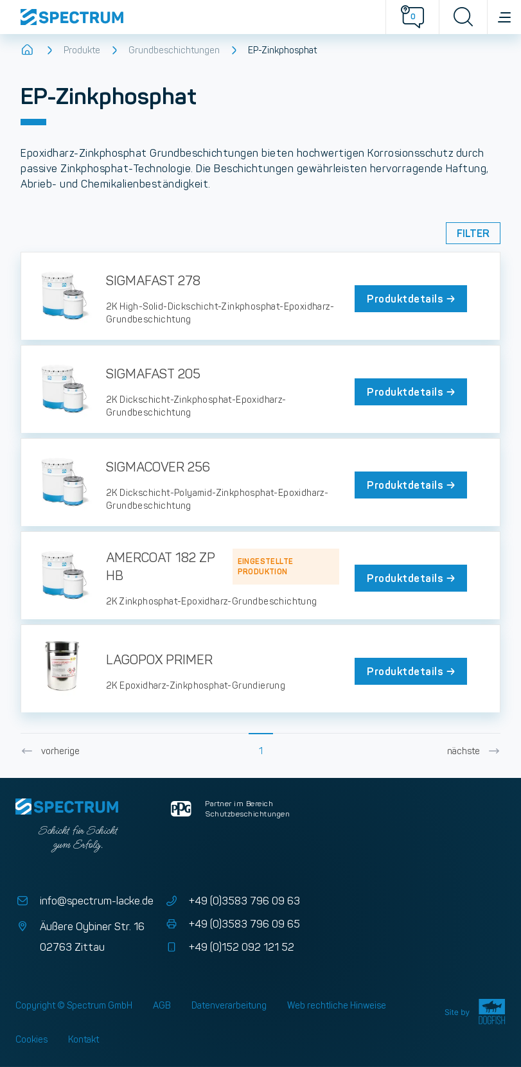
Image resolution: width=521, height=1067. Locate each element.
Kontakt (83, 1039)
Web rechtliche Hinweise (336, 1005)
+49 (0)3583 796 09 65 (231, 924)
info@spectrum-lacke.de (84, 901)
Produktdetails (412, 298)
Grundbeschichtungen (174, 50)
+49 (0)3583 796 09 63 (231, 901)
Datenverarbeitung (229, 1005)
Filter (473, 233)
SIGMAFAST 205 (153, 374)
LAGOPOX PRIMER (159, 659)
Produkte (82, 50)
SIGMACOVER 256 (158, 467)
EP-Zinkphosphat (282, 50)
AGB (162, 1005)
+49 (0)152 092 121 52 (229, 947)
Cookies (31, 1039)
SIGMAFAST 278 (153, 280)
